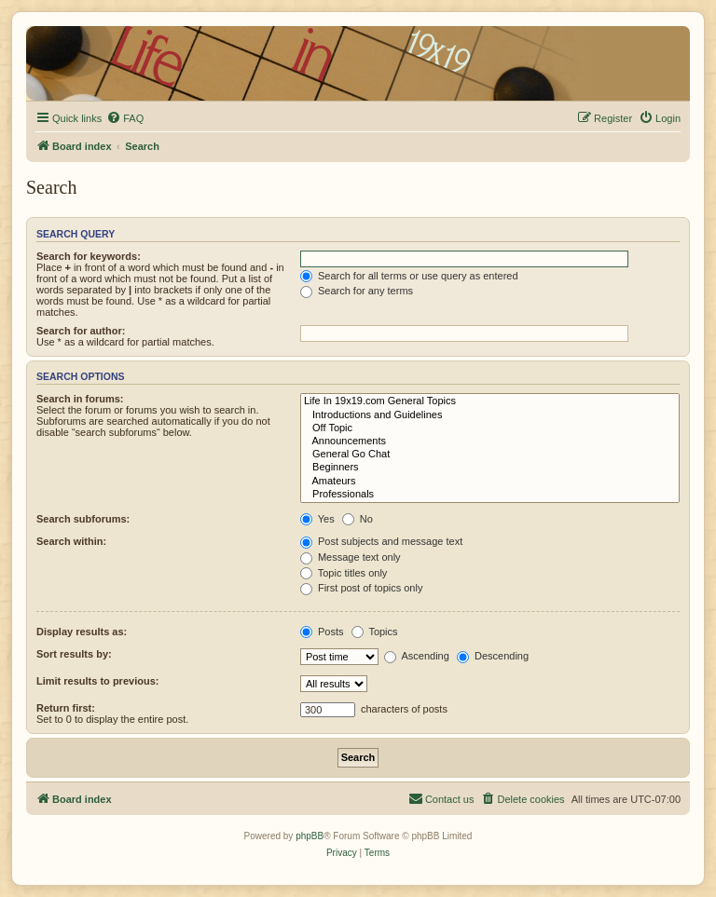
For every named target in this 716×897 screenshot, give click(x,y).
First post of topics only (361, 587)
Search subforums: (83, 518)
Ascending (416, 655)
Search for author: (80, 330)
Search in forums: (80, 398)
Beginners (490, 467)
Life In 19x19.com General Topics (490, 401)
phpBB (310, 836)
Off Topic (490, 428)
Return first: (65, 708)
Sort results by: (74, 653)
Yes (317, 518)
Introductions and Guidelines (490, 415)
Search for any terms (356, 290)
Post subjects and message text (381, 541)
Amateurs (490, 481)
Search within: (71, 541)
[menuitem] (125, 118)
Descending (493, 655)
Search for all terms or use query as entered (409, 275)
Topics (374, 631)
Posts (322, 631)
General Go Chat (490, 454)
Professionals (490, 494)
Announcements (490, 441)
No (357, 518)
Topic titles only (343, 572)
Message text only (350, 557)
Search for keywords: (88, 256)
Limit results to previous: (97, 680)
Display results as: (81, 631)
